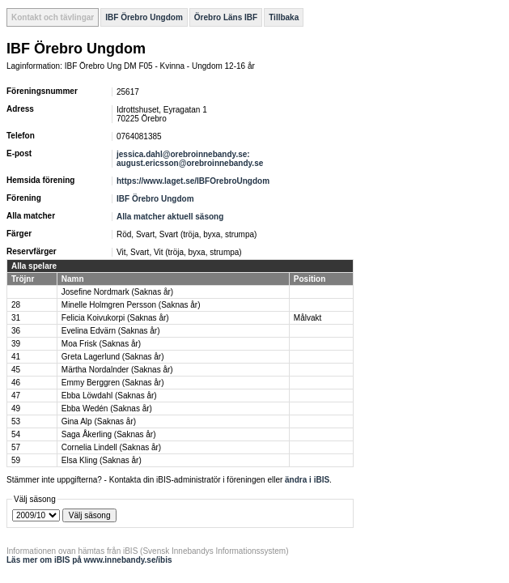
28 (15, 304)
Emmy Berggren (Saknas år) (113, 382)
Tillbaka (284, 17)
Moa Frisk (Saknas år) (101, 343)
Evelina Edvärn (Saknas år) (111, 330)
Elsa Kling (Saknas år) (102, 460)
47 (15, 395)
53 (15, 421)
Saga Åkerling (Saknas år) (109, 434)
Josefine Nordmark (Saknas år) (117, 291)
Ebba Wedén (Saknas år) (107, 408)
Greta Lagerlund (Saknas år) (113, 356)
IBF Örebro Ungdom (144, 17)
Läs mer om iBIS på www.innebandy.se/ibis (89, 559)
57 (15, 447)
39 (15, 343)
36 (15, 330)
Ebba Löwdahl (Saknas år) (109, 395)
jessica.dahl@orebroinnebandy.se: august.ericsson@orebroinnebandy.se (190, 159)
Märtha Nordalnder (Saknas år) (117, 369)
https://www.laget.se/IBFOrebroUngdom (193, 181)
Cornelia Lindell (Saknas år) (111, 447)
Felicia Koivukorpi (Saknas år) (115, 317)
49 (15, 408)
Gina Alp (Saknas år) (99, 421)
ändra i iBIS (307, 479)
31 (15, 317)
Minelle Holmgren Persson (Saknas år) (131, 304)
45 (15, 369)
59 (15, 460)
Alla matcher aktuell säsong (170, 216)
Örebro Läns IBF (225, 17)
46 (15, 382)
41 (15, 356)
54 (15, 434)
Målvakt (307, 317)
